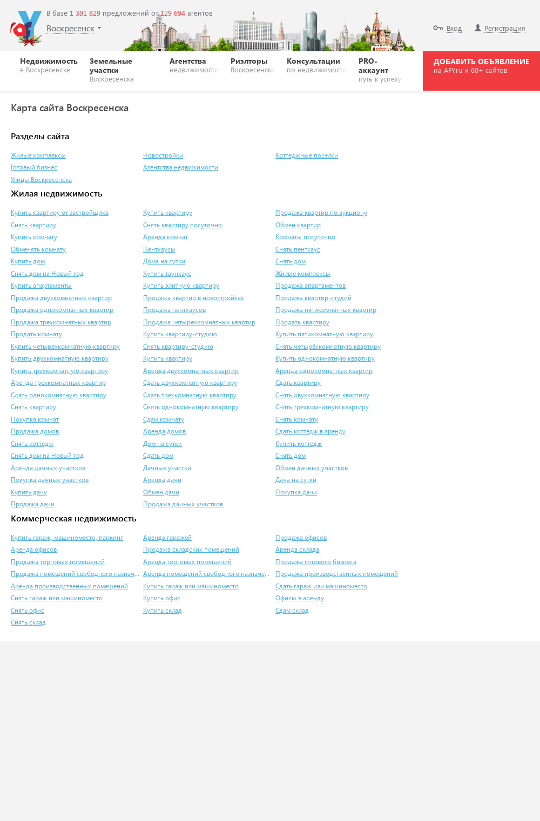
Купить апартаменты (41, 285)
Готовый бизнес (34, 167)
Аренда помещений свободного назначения (208, 573)
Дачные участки (167, 468)
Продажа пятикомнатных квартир (325, 310)
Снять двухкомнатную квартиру (322, 395)
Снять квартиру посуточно (182, 225)
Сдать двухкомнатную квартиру (190, 382)
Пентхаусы (159, 249)
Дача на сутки (295, 480)
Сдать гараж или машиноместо (321, 586)
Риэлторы (253, 65)
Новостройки (163, 155)
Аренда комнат (165, 237)
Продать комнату (36, 334)
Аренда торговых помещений (187, 562)
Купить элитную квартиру (181, 285)
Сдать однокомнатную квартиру (58, 395)
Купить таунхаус (167, 273)
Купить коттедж (298, 443)
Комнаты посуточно (305, 237)
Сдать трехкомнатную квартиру (190, 395)
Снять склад (28, 622)
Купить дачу (29, 492)
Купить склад (162, 610)
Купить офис (161, 598)
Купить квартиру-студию (180, 334)
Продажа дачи (33, 504)
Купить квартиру (167, 212)
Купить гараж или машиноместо (191, 586)
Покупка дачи (296, 492)
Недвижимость (49, 65)
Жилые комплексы (38, 155)
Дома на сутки (164, 261)
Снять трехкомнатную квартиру (322, 407)
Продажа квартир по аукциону (321, 212)
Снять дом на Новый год (47, 273)
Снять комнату (296, 419)
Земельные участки (124, 69)
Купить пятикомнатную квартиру (324, 334)
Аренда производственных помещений (69, 586)
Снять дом (290, 261)
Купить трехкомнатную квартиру (59, 371)
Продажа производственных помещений (336, 573)
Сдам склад (292, 610)
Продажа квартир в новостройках (193, 298)
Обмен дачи (161, 492)
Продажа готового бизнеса (315, 562)
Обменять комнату (38, 249)
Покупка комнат (35, 419)
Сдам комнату (163, 419)
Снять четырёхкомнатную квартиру (328, 346)
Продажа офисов (301, 537)
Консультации (317, 65)
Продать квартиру (302, 322)
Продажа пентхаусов (174, 310)
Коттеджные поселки (306, 155)
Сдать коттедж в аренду (310, 431)
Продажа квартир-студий (313, 298)
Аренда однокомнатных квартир (324, 371)
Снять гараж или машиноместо (57, 598)
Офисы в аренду (299, 598)
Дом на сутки (162, 443)
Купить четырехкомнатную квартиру (65, 346)
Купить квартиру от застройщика (60, 212)
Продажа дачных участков (183, 504)
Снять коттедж (32, 443)
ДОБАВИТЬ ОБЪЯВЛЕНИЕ (481, 65)
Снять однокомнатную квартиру (191, 407)
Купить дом (28, 261)
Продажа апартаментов (310, 285)
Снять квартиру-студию (178, 346)
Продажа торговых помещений (58, 562)
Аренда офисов (34, 549)
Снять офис (27, 610)
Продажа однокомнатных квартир (62, 310)
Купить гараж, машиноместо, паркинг (67, 537)
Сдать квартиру (298, 382)
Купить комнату (34, 237)
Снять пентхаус (297, 249)
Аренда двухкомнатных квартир (191, 371)
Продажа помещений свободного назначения (75, 573)
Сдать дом (158, 455)
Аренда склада (297, 549)
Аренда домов (164, 431)
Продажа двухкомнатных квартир (61, 298)
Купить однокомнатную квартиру (325, 358)
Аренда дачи (162, 480)
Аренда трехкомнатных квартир (58, 382)
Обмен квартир (298, 225)
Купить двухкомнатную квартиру (60, 358)
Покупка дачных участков (50, 480)
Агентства (194, 65)
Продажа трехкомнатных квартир (61, 322)
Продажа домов (35, 431)
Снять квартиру (33, 225)
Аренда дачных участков (48, 468)
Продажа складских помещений (191, 549)
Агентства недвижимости (180, 167)
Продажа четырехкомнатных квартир (199, 322)
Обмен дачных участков (311, 468)
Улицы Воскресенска (41, 179)
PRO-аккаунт (381, 69)
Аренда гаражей (167, 537)
